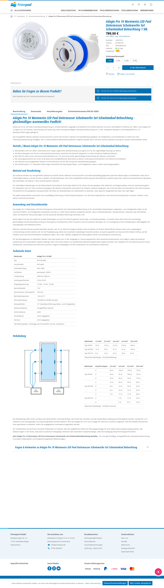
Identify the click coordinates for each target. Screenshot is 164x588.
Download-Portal (127, 552)
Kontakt (124, 541)
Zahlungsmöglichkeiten (93, 538)
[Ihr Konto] (144, 4)
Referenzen (125, 545)
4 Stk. (135, 60)
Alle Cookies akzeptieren (140, 583)
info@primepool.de (58, 545)
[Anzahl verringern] (108, 67)
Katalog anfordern (128, 548)
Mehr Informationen (93, 583)
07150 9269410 (56, 548)
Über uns (124, 538)
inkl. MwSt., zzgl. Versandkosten (118, 36)
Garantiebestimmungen (93, 545)
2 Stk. (118, 60)
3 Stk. (126, 60)
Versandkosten (90, 541)
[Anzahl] (113, 67)
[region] (58, 52)
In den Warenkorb (138, 67)
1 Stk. (109, 60)
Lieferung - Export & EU (93, 548)
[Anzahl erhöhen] (119, 67)
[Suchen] (132, 4)
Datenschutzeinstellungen (115, 583)
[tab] (19, 111)
